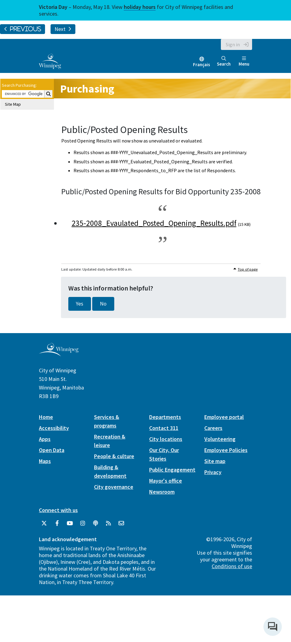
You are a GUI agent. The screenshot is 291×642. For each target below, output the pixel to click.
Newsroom (162, 491)
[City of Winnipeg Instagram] (82, 523)
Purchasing (87, 89)
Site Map (13, 104)
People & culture (114, 456)
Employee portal (224, 416)
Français (201, 64)
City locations (165, 439)
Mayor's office (165, 480)
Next (63, 29)
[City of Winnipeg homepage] (58, 353)
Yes (79, 303)
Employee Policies (226, 450)
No (103, 303)
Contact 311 (163, 427)
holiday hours (140, 6)
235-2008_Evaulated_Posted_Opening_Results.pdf (154, 223)
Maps (45, 461)
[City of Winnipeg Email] (121, 523)
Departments (165, 416)
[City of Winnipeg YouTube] (70, 523)
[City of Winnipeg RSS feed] (108, 523)
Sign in (233, 44)
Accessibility (54, 427)
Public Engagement (172, 469)
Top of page (248, 269)
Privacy (212, 472)
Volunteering (220, 439)
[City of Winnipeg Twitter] (44, 523)
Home (46, 416)
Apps (45, 439)
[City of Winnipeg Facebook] (57, 523)
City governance (113, 486)
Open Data (51, 450)
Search (224, 61)
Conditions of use (232, 566)
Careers (213, 427)
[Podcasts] (95, 523)
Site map (214, 461)
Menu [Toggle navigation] (244, 61)
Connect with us (58, 510)
